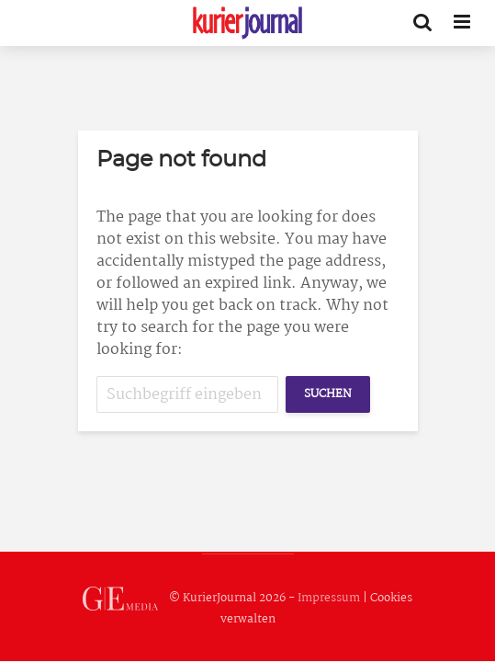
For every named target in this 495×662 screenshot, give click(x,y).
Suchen (328, 394)
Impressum (329, 598)
